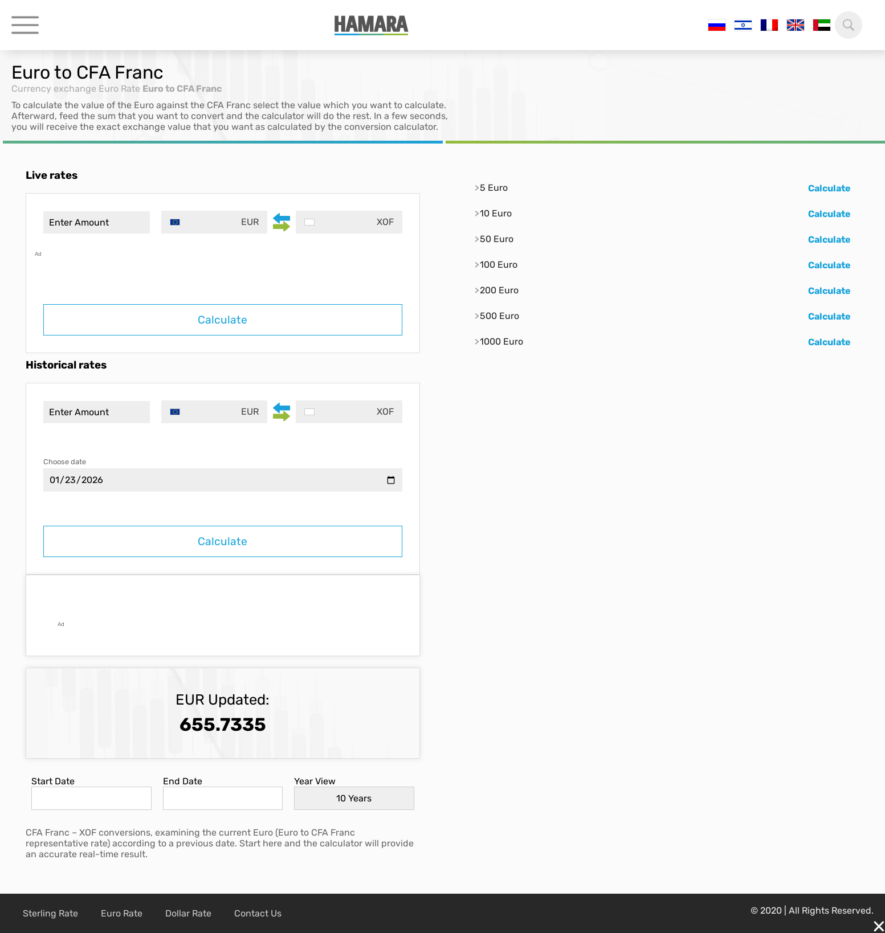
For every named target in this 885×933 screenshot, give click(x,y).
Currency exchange (53, 88)
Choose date (64, 461)
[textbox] (214, 222)
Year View (315, 781)
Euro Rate (119, 88)
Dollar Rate (188, 913)
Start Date (53, 781)
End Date (182, 781)
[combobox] (214, 222)
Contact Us (258, 913)
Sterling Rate (50, 913)
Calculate (222, 319)
